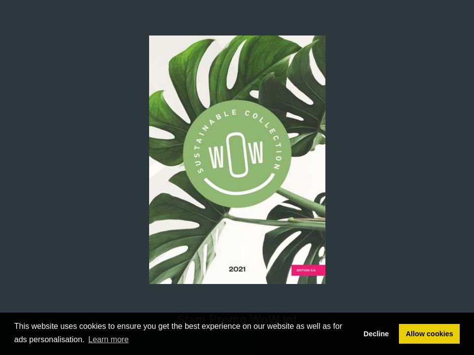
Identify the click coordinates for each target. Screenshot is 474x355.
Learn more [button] (108, 339)
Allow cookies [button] (429, 334)
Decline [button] (376, 334)
